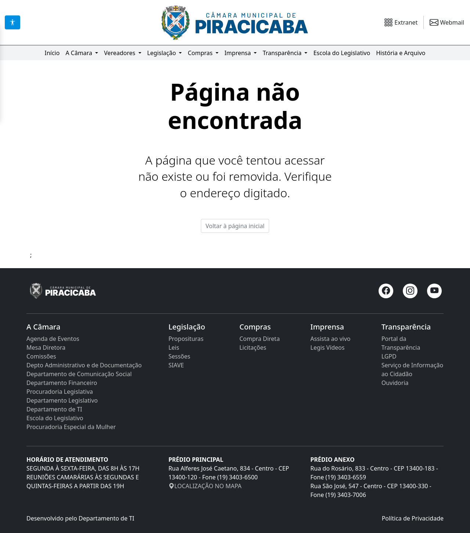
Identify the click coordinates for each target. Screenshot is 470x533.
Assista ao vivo (330, 339)
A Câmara (79, 53)
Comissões (41, 356)
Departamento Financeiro (61, 383)
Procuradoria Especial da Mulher (71, 427)
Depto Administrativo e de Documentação (84, 365)
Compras (201, 53)
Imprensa (238, 53)
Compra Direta (259, 339)
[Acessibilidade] (12, 22)
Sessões (180, 356)
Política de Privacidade (413, 518)
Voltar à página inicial (235, 226)
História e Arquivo (400, 53)
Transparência (283, 53)
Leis (174, 347)
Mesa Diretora (45, 347)
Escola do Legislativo (341, 53)
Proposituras (186, 339)
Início (51, 53)
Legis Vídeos (327, 347)
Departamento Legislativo (62, 400)
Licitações (252, 347)
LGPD (389, 356)
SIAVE (176, 365)
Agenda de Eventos (52, 339)
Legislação (162, 53)
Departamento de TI (54, 409)
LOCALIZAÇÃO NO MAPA (205, 486)
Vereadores (120, 53)
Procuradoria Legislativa (59, 392)
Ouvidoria (395, 383)
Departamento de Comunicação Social (79, 374)
